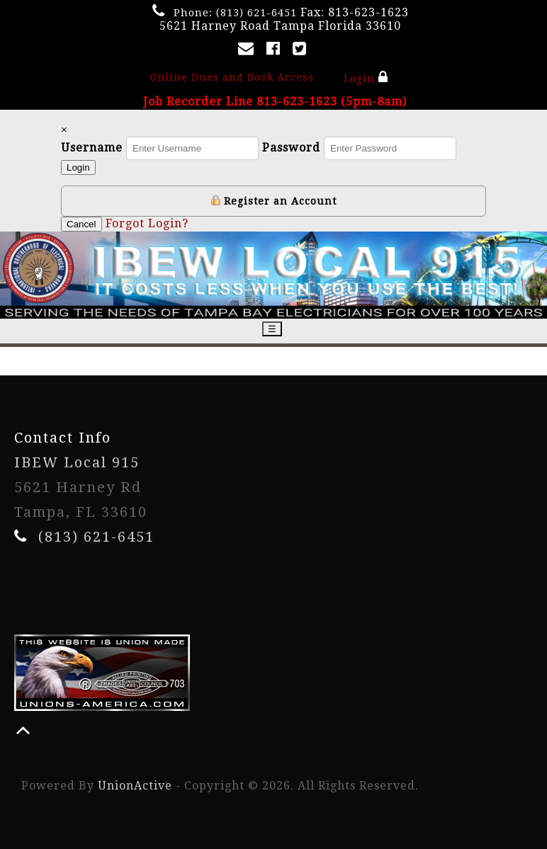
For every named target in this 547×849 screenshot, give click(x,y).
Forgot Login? (147, 223)
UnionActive (135, 785)
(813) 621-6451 (256, 12)
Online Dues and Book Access (232, 77)
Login (366, 77)
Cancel (81, 224)
